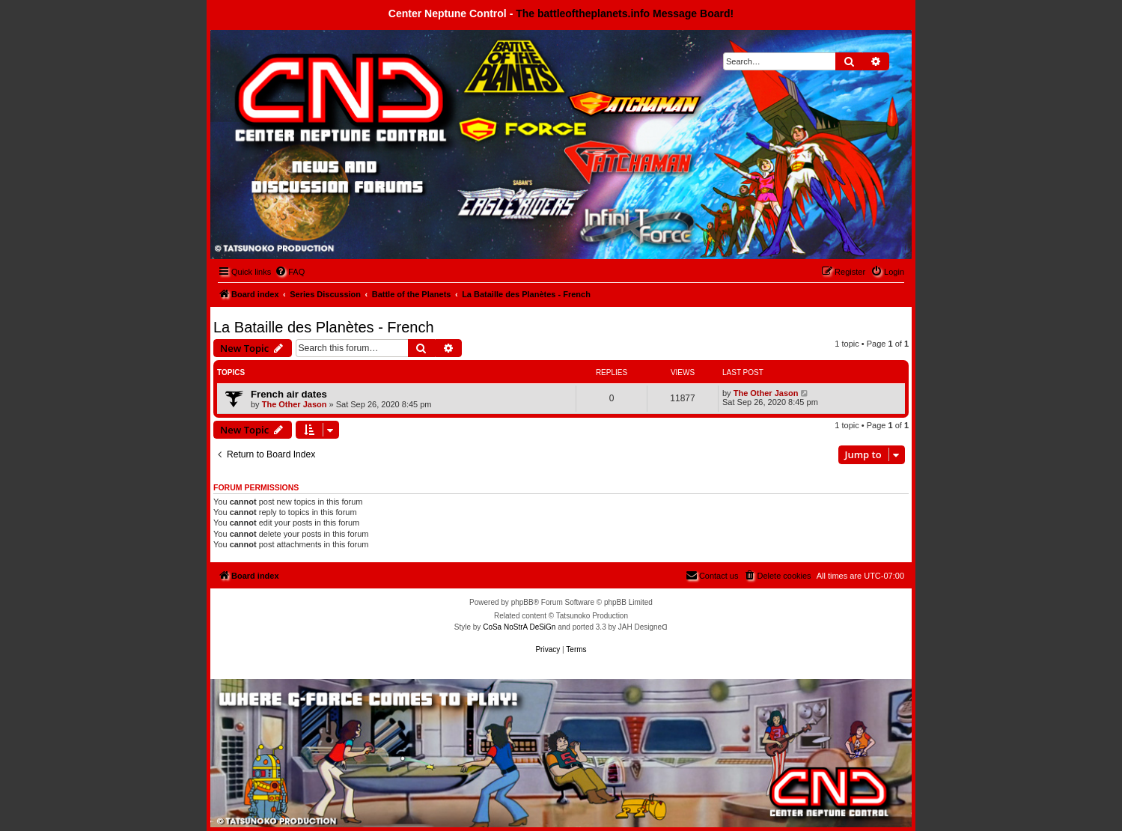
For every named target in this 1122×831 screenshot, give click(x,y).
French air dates (289, 394)
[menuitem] (290, 272)
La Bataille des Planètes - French (323, 327)
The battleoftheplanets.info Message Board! (625, 13)
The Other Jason (294, 404)
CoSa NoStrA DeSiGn (519, 627)
